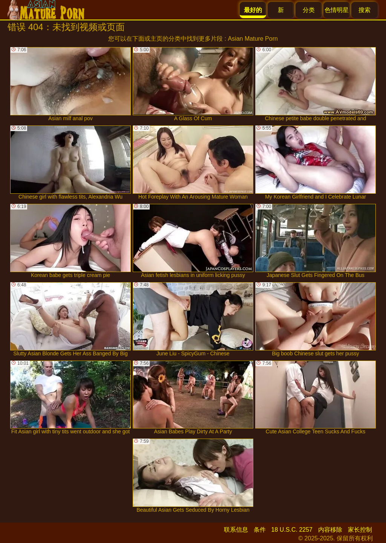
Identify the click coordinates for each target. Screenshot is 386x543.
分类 (309, 10)
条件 (260, 529)
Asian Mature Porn (253, 38)
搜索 (364, 10)
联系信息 (236, 529)
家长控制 (360, 529)
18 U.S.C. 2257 (291, 529)
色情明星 (337, 10)
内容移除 (330, 529)
